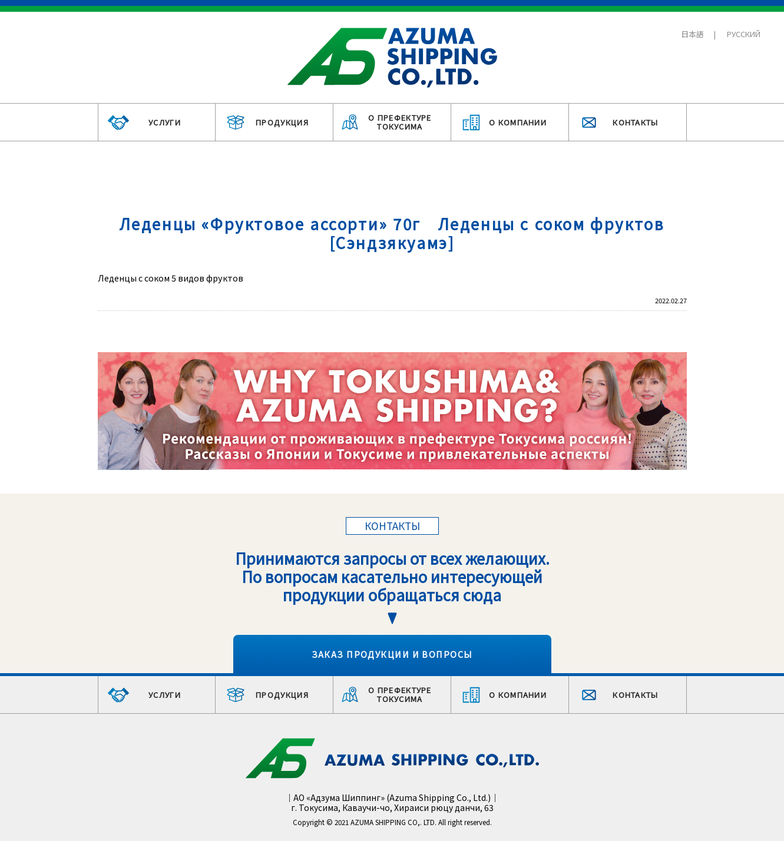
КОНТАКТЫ (635, 122)
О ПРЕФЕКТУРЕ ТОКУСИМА (400, 122)
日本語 (692, 33)
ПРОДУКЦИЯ (282, 122)
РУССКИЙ (743, 33)
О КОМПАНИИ (518, 122)
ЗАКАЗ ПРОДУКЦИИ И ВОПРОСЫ (392, 654)
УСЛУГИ (164, 122)
